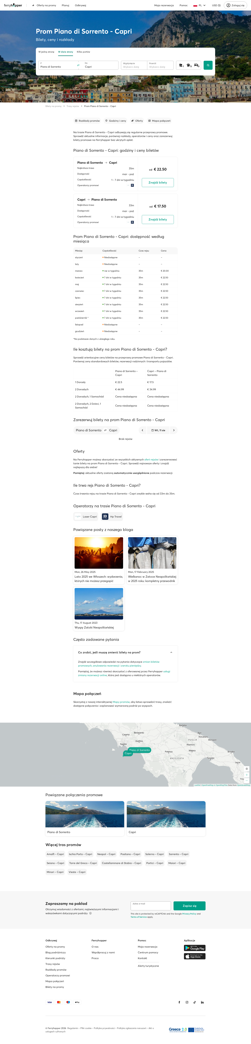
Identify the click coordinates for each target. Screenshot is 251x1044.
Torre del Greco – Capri (83, 863)
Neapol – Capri (106, 854)
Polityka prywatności (104, 1028)
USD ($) (216, 5)
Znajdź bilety (158, 182)
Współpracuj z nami (103, 952)
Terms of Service (139, 917)
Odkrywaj (80, 5)
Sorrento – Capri (178, 854)
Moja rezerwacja (164, 5)
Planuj (65, 5)
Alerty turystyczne (148, 965)
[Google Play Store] (195, 948)
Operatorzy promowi (57, 975)
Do (86, 63)
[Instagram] (187, 1002)
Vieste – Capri (77, 872)
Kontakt (142, 958)
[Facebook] (179, 1002)
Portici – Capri (154, 863)
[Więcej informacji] (90, 913)
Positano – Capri (130, 854)
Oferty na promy (44, 5)
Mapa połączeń (54, 981)
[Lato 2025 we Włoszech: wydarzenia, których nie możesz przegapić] (98, 560)
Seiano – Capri (55, 863)
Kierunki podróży (55, 958)
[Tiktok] (194, 1002)
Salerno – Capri (154, 854)
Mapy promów (121, 701)
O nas (95, 946)
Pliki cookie (86, 1028)
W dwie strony (65, 51)
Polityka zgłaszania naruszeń (131, 1028)
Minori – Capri (55, 872)
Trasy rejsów (73, 106)
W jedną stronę (46, 51)
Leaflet (197, 785)
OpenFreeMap (208, 785)
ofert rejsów (151, 459)
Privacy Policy (189, 913)
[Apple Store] (195, 956)
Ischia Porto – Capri (80, 854)
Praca (95, 958)
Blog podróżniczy (55, 952)
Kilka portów (83, 51)
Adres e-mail (139, 904)
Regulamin (72, 1028)
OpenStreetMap (243, 785)
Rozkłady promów (55, 969)
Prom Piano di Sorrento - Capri (100, 106)
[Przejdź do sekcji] (87, 121)
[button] (105, 430)
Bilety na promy (53, 106)
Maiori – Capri (176, 863)
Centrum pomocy (148, 952)
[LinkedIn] (202, 1002)
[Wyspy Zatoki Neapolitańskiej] (98, 609)
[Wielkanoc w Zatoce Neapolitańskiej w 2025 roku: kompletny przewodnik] (152, 560)
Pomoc (184, 5)
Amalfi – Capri (55, 854)
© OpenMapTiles (221, 785)
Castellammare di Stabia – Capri (121, 863)
